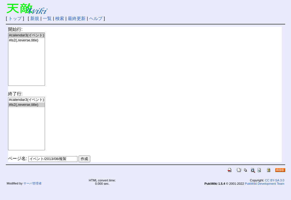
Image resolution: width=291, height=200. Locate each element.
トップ (15, 18)
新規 (34, 18)
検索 (59, 18)
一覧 (47, 18)
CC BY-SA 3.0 (274, 180)
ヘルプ (95, 18)
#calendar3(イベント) (26, 35)
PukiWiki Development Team (264, 183)
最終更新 (77, 18)
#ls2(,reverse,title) (26, 40)
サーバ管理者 (32, 183)
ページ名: (17, 158)
